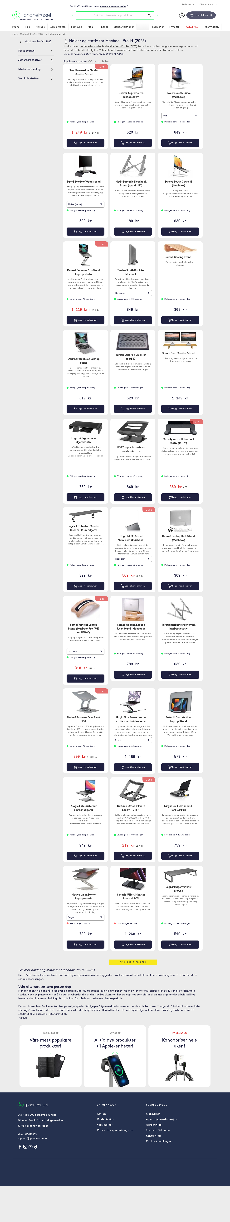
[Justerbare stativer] (36, 60)
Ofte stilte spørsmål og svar (115, 1132)
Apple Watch (58, 27)
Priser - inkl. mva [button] (207, 4)
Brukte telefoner (124, 27)
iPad (27, 27)
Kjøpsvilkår (153, 1115)
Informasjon (211, 27)
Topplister (158, 27)
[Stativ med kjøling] (36, 69)
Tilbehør (103, 27)
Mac (90, 27)
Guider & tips (105, 1121)
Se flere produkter (133, 963)
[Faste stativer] (36, 51)
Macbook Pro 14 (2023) (32, 34)
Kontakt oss (153, 1137)
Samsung (76, 27)
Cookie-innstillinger (158, 1143)
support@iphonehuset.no (33, 1140)
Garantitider (154, 1126)
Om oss (102, 1115)
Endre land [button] (187, 4)
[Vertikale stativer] (36, 78)
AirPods (40, 27)
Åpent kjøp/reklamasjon (161, 1121)
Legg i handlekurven (85, 143)
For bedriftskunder (158, 1132)
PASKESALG (191, 27)
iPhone (15, 27)
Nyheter (174, 27)
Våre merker (105, 1126)
